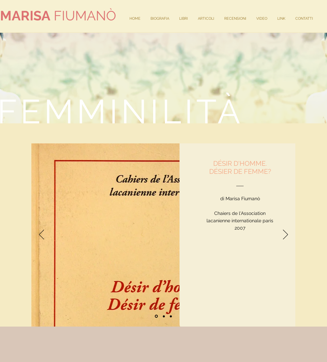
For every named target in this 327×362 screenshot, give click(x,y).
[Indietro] (41, 235)
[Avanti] (285, 235)
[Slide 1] (156, 316)
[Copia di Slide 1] (171, 316)
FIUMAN (53, 15)
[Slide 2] (164, 316)
